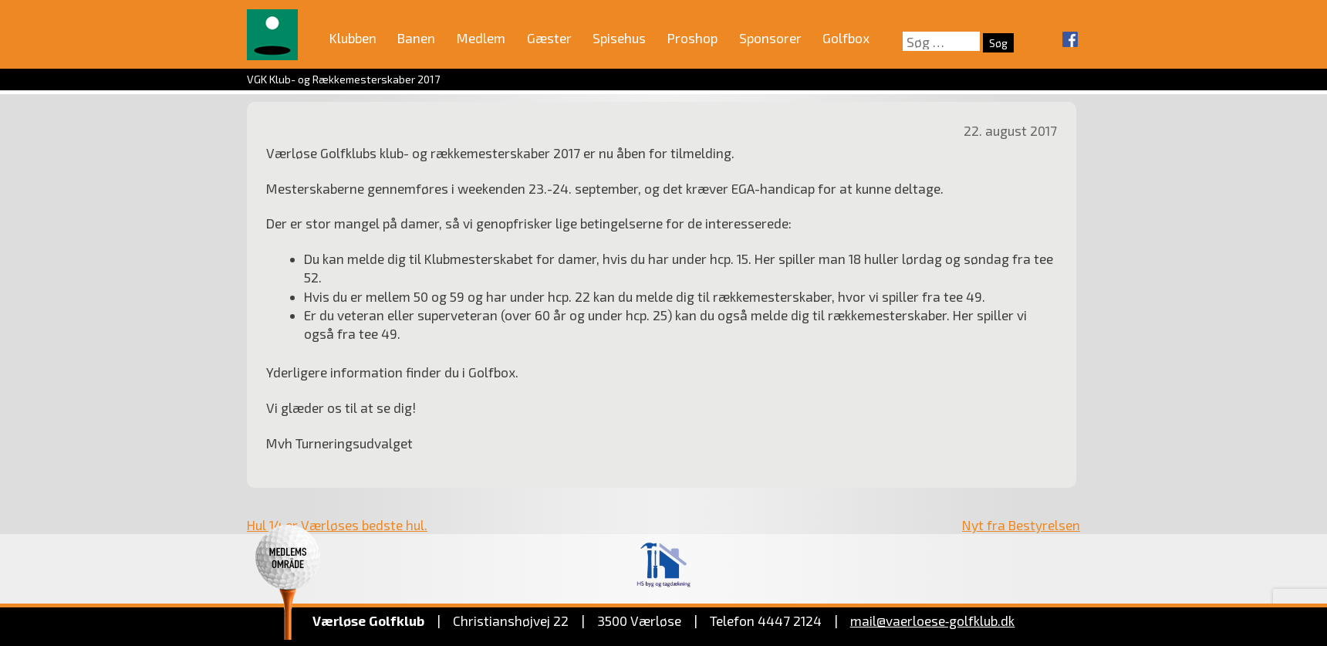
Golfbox (845, 38)
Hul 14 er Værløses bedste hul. (337, 525)
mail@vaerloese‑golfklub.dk (932, 620)
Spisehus (619, 38)
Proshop (692, 38)
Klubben (352, 38)
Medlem (481, 38)
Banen (416, 38)
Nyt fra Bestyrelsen (1021, 525)
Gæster (549, 38)
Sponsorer (770, 38)
